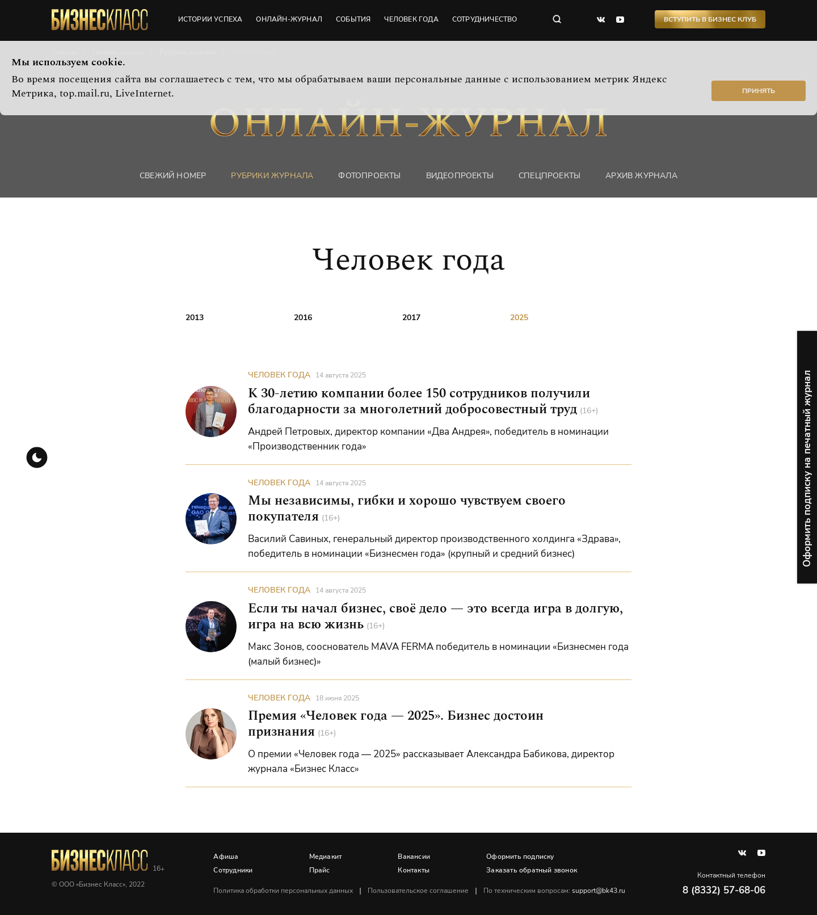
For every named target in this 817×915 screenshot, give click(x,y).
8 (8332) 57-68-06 (724, 890)
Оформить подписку (520, 856)
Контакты (414, 870)
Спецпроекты (549, 175)
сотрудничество (485, 19)
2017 (411, 317)
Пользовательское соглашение (418, 890)
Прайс (319, 870)
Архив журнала (641, 175)
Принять (758, 90)
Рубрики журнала (272, 175)
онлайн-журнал (289, 19)
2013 (195, 317)
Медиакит (325, 856)
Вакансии (414, 856)
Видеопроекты (460, 175)
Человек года (279, 375)
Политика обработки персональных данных (283, 890)
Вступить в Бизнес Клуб (710, 19)
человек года (412, 19)
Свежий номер (173, 175)
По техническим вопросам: (555, 890)
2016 (303, 317)
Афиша (226, 856)
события (353, 19)
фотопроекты (369, 175)
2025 (519, 317)
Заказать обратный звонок (532, 870)
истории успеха (210, 19)
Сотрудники (233, 870)
